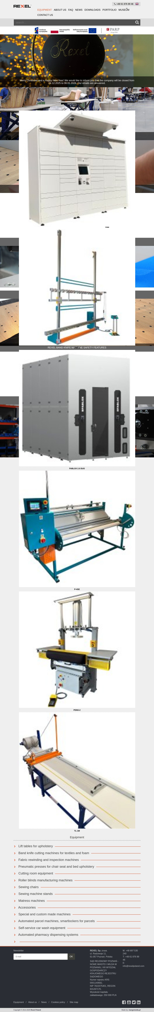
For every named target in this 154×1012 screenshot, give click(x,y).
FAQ (70, 10)
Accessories (25, 907)
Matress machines (29, 900)
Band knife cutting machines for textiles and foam (51, 853)
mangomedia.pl (134, 1010)
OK (71, 956)
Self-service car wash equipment (39, 928)
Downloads (92, 10)
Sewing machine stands (33, 894)
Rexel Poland (36, 1010)
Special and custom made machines (42, 914)
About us (60, 10)
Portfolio (109, 10)
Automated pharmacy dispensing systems (46, 934)
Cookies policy (58, 1002)
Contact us (45, 15)
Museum (124, 10)
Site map (74, 1002)
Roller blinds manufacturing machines (43, 880)
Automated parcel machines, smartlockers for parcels (54, 921)
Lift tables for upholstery (33, 846)
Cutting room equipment (33, 873)
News (78, 10)
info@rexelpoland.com (133, 966)
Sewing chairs (26, 887)
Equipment (44, 10)
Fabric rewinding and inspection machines (46, 860)
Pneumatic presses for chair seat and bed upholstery (54, 866)
